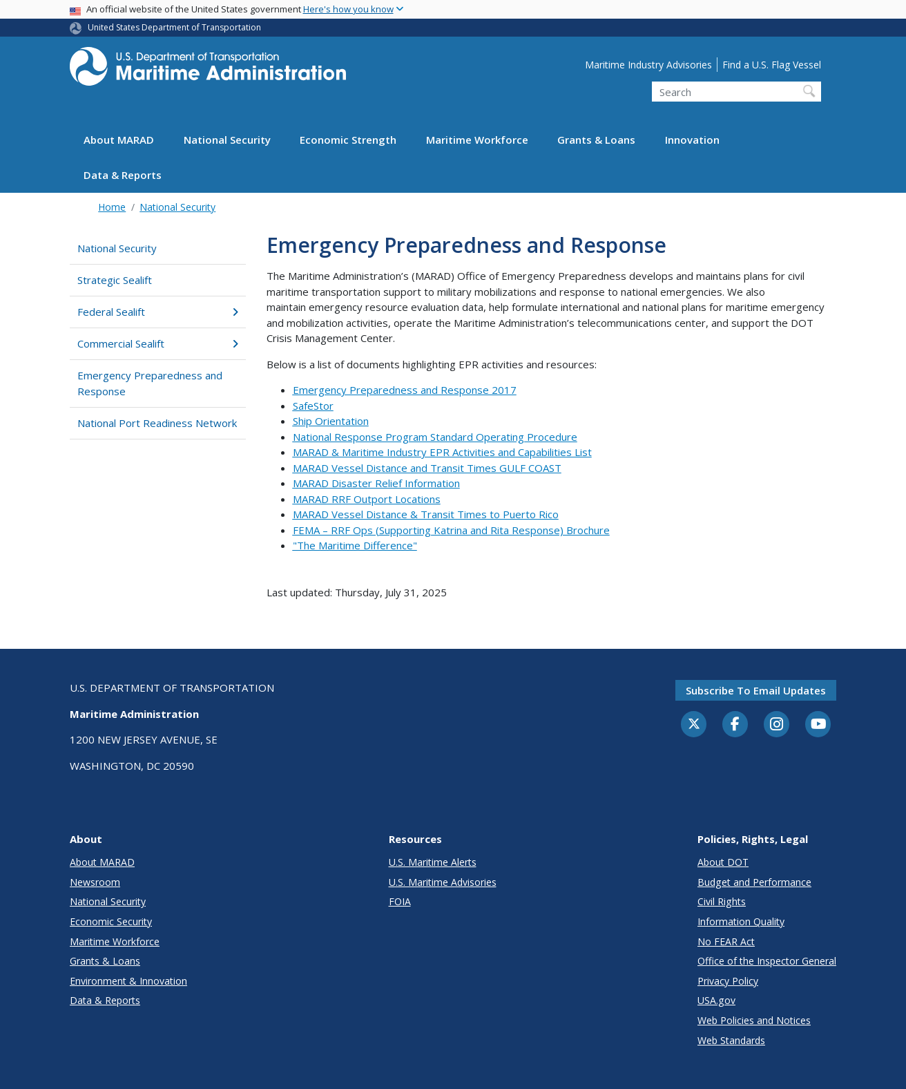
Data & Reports (123, 175)
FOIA (400, 901)
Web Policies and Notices (754, 1020)
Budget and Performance (754, 882)
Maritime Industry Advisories (648, 64)
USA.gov (716, 1000)
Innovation (692, 139)
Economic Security (111, 921)
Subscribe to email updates (756, 690)
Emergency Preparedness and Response (149, 383)
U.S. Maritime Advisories (443, 882)
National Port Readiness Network (157, 423)
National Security (227, 139)
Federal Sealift (157, 312)
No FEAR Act (726, 941)
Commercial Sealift (157, 343)
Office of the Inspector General (766, 960)
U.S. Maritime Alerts (432, 862)
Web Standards (731, 1040)
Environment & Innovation (128, 980)
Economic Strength (348, 139)
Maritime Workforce (477, 139)
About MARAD (119, 139)
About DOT (723, 862)
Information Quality (740, 921)
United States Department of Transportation (174, 27)
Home (112, 207)
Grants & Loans (596, 139)
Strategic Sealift (114, 280)
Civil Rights (721, 901)
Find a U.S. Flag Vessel (771, 64)
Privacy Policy (727, 980)
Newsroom (95, 882)
